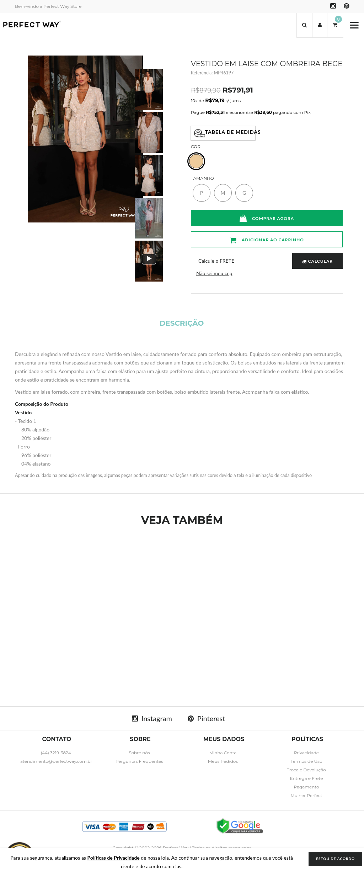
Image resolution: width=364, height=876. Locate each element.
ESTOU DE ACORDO (335, 858)
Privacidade (306, 752)
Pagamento (306, 787)
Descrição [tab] (182, 323)
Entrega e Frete (306, 778)
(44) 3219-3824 (56, 752)
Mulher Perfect (306, 795)
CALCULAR (317, 261)
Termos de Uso (306, 761)
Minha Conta (223, 752)
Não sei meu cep (214, 273)
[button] (304, 25)
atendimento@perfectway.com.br (56, 761)
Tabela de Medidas (225, 133)
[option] (148, 89)
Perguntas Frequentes (139, 761)
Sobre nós (139, 752)
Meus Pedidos (223, 761)
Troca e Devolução (306, 769)
